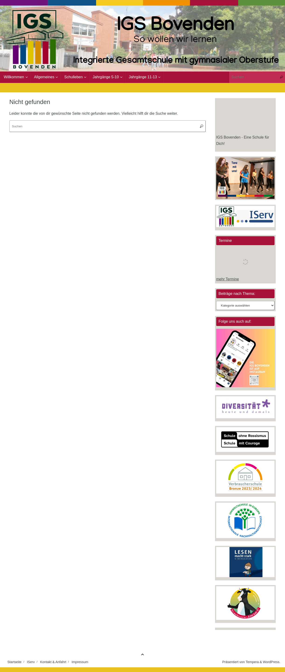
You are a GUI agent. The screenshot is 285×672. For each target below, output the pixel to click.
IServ (31, 662)
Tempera (252, 662)
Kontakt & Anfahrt (53, 662)
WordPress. (271, 662)
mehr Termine (227, 279)
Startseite (14, 662)
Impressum (80, 662)
